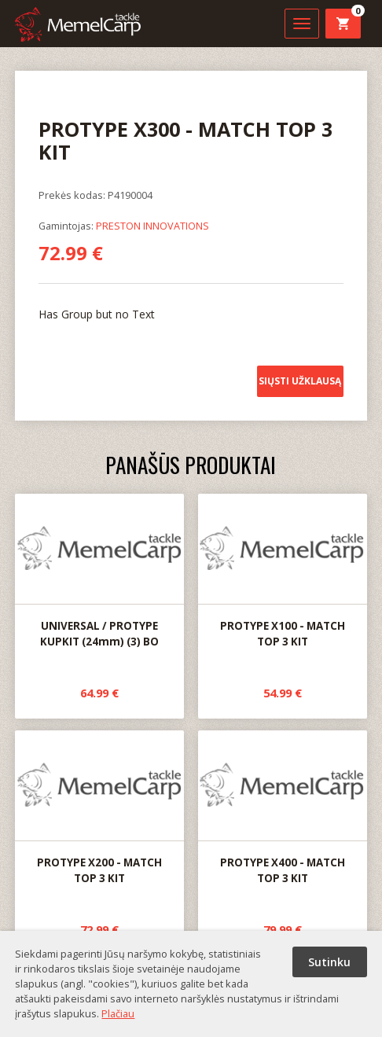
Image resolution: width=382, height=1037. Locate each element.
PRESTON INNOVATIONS (152, 226)
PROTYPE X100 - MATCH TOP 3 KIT (282, 571)
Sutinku (329, 961)
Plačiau (117, 1013)
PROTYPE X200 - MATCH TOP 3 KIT (99, 808)
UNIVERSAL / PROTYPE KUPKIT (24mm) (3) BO (99, 571)
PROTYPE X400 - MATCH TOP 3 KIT (282, 808)
